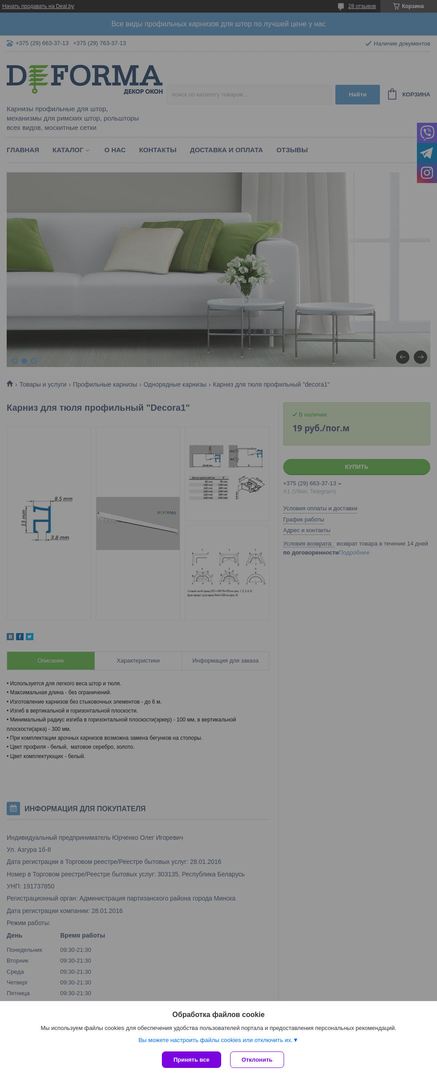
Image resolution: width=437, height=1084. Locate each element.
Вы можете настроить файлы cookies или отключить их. (215, 1040)
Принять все (191, 1059)
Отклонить (257, 1059)
